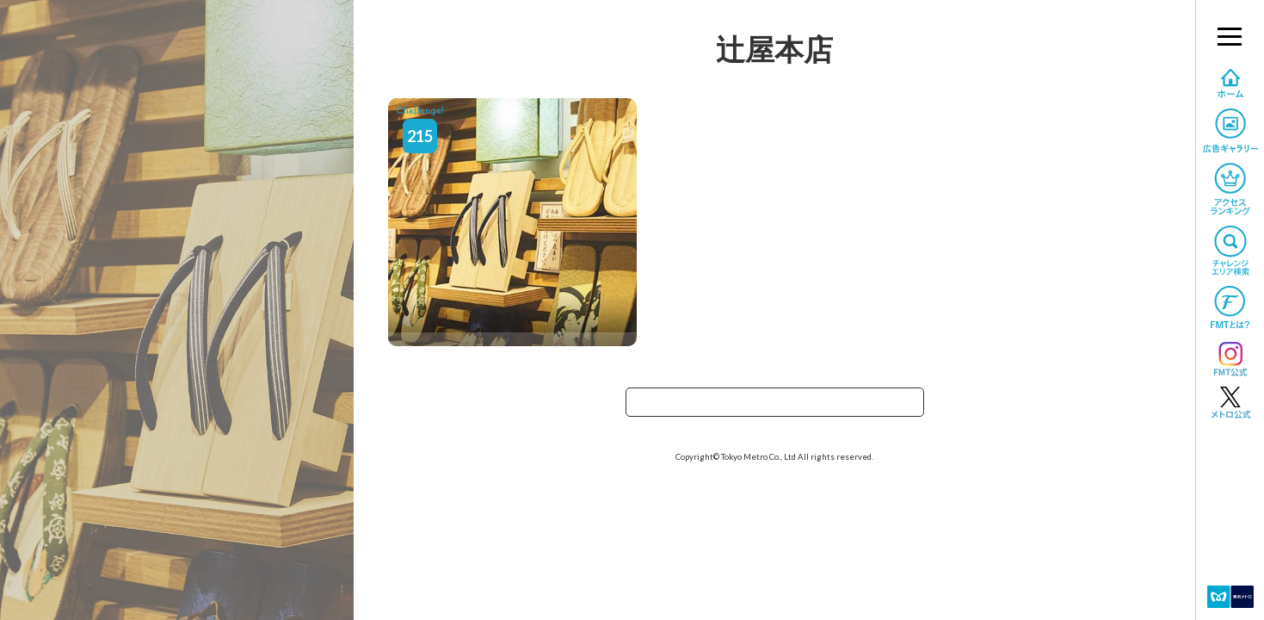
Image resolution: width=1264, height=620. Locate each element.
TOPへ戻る (774, 407)
